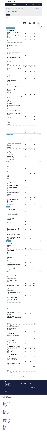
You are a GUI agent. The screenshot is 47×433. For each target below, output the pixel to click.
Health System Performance (7, 397)
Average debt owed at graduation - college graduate (13, 363)
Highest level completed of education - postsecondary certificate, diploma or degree (13, 238)
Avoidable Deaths (5, 417)
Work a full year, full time (10, 257)
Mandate (4, 425)
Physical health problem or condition (11, 168)
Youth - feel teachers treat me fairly (11, 89)
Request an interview (32, 386)
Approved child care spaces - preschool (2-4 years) (13, 213)
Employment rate (9, 247)
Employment (8, 241)
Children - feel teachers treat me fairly (11, 75)
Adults (8, 121)
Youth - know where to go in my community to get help (13, 113)
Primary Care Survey (6, 422)
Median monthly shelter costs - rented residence (13, 335)
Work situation (8, 175)
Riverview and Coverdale (16, 8)
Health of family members (10, 182)
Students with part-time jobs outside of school (12, 262)
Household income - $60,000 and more (12, 280)
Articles (4, 404)
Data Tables (4, 411)
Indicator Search (5, 410)
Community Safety (9, 134)
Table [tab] (8, 14)
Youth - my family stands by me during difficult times (13, 50)
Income (7, 271)
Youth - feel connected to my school (11, 94)
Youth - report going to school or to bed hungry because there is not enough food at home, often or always (13, 325)
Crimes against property (10, 158)
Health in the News (32, 387)
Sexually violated (9, 151)
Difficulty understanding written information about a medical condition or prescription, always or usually (13, 229)
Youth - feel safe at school (10, 91)
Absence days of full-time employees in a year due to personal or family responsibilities (13, 268)
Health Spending (5, 416)
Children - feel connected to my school (11, 80)
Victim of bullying (9, 146)
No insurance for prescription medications (12, 348)
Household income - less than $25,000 (11, 275)
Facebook (6, 391)
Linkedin (5, 391)
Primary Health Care (6, 398)
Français (37, 1)
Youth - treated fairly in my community (11, 107)
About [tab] (11, 14)
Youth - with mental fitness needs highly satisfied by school (14, 96)
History (4, 428)
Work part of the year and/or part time (11, 259)
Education (8, 206)
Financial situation (9, 194)
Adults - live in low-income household (12, 297)
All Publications (5, 405)
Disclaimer (41, 394)
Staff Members (5, 427)
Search (41, 1)
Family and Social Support (10, 28)
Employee (8, 252)
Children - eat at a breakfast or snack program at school (14, 322)
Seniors (8, 123)
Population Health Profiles (6, 402)
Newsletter (29, 1)
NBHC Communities (11, 8)
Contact (33, 1)
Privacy (38, 394)
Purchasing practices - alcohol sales (11, 356)
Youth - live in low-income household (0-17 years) (13, 292)
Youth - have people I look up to (11, 60)
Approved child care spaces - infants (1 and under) (13, 211)
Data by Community (5, 413)
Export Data (37, 8)
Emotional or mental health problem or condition (13, 170)
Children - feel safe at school (10, 78)
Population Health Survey (6, 421)
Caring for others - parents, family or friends (12, 177)
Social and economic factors (13, 11)
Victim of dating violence (10, 149)
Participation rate (9, 245)
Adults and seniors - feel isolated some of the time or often (14, 68)
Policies (4, 429)
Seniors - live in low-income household (12, 299)
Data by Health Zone (6, 412)
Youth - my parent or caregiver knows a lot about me (13, 47)
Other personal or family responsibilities (12, 180)
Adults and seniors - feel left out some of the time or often (14, 66)
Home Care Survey (5, 420)
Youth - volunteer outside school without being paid (13, 105)
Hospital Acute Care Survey (6, 419)
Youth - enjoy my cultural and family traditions (12, 45)
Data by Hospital (5, 414)
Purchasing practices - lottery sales (11, 358)
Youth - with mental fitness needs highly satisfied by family (14, 52)
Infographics (5, 403)
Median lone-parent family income (11, 287)
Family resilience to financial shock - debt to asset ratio (14, 302)
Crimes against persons (10, 156)
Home (6, 8)
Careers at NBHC (5, 430)
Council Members (5, 426)
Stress (7, 161)
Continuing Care (5, 400)
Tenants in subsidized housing (10, 340)
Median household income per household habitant (13, 285)
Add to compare (38, 24)
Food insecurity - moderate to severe (11, 328)
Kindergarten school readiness (10, 218)
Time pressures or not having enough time (12, 165)
